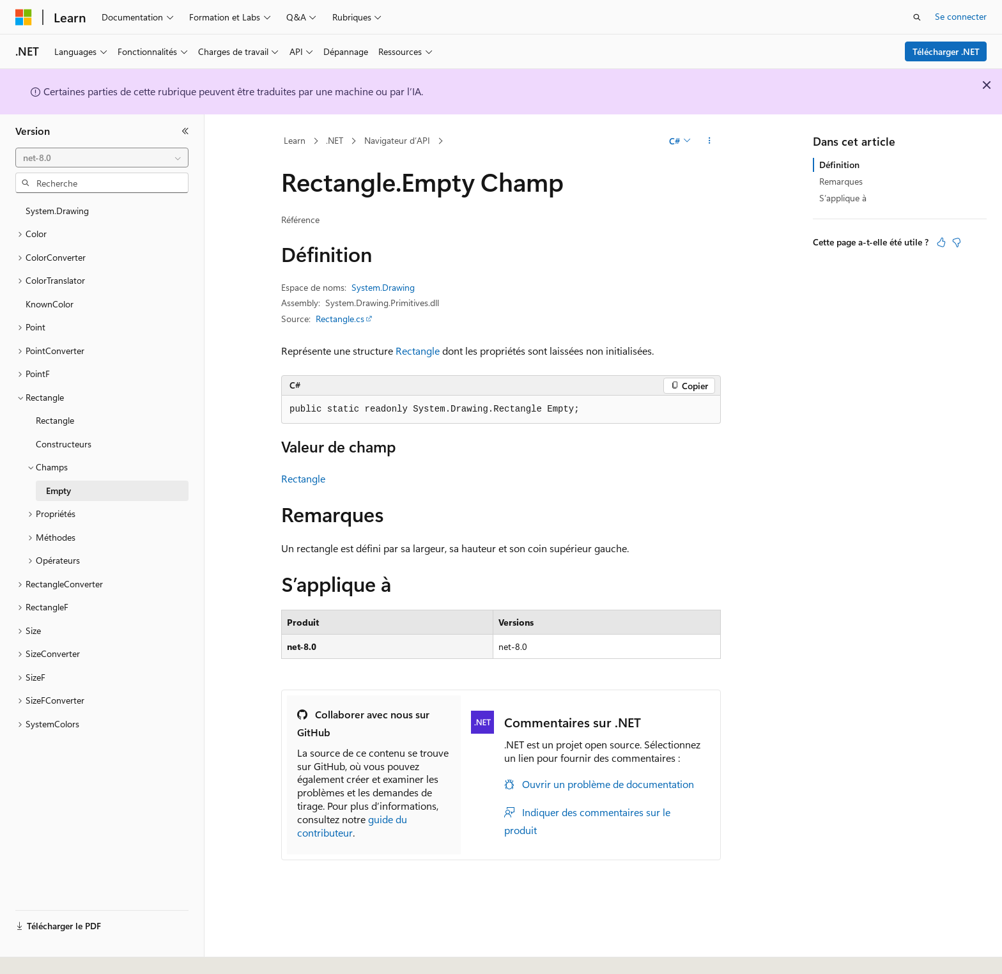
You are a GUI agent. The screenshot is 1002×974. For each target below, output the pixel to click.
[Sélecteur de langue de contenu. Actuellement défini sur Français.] (44, 953)
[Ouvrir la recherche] (917, 17)
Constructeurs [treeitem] (63, 444)
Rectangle (418, 350)
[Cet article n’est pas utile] (956, 242)
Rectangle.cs (340, 319)
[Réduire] (185, 131)
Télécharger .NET (946, 51)
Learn (294, 140)
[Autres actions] (709, 141)
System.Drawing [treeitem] (57, 211)
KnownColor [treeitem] (49, 304)
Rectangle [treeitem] (55, 420)
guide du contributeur (352, 825)
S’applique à (843, 198)
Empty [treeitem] (58, 490)
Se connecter (961, 16)
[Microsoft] (23, 17)
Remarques (841, 181)
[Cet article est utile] (941, 242)
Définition (839, 164)
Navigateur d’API (397, 140)
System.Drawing (383, 287)
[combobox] (102, 158)
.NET (334, 140)
